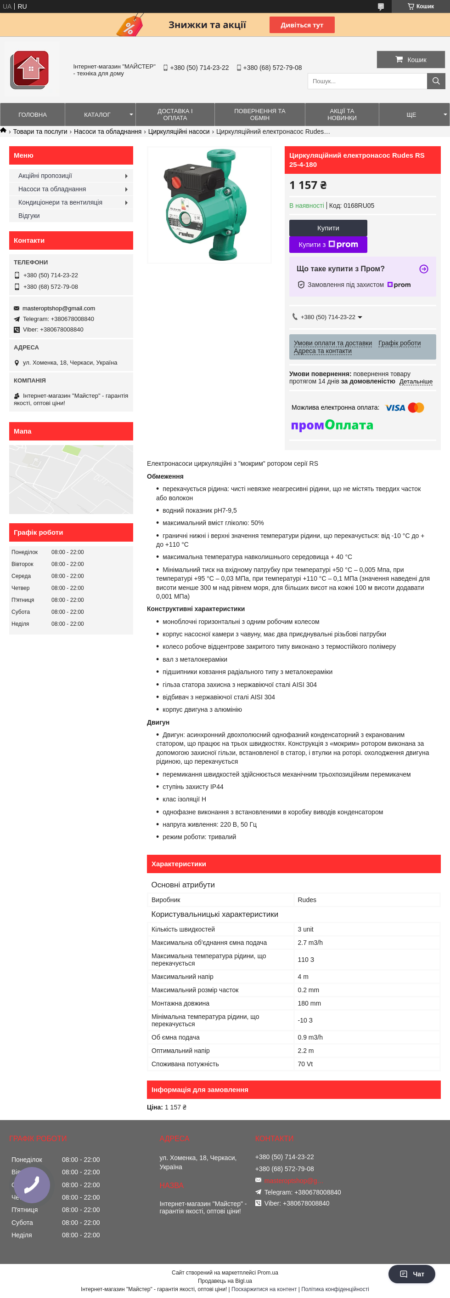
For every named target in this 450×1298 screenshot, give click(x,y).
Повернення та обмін (259, 114)
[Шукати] (436, 81)
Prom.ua (268, 1272)
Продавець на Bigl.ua (225, 1281)
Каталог (97, 114)
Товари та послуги (40, 131)
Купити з (328, 244)
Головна (32, 114)
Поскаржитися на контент (264, 1289)
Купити (328, 228)
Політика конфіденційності (335, 1289)
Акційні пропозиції (45, 175)
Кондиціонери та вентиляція (60, 202)
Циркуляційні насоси (179, 131)
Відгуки (29, 215)
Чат (411, 1274)
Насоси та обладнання (107, 131)
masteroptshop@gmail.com (58, 308)
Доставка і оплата (175, 114)
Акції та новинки (342, 114)
